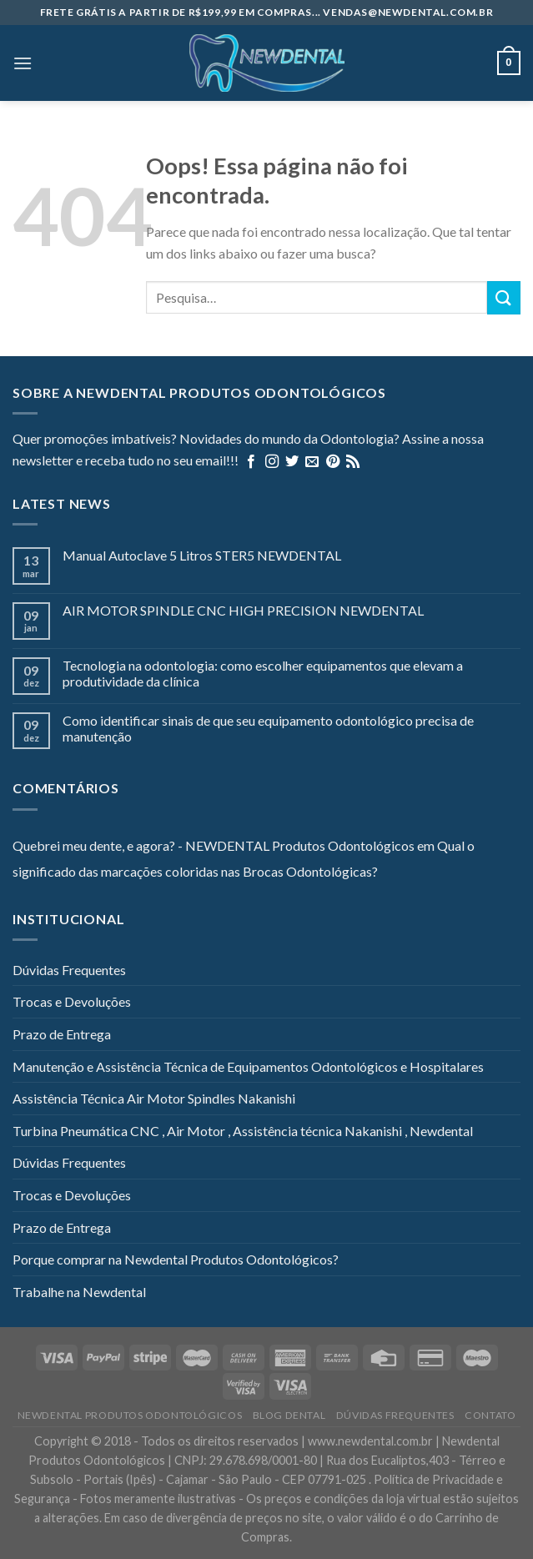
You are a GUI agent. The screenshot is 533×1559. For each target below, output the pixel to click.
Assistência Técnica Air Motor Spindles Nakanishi (154, 1098)
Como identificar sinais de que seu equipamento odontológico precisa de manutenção (268, 728)
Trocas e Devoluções (72, 1001)
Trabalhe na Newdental (79, 1292)
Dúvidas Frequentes (69, 970)
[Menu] (23, 63)
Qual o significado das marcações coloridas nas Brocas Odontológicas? (244, 858)
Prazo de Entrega (62, 1034)
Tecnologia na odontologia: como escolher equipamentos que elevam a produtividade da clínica (263, 673)
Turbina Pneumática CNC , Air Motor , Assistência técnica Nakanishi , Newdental (243, 1131)
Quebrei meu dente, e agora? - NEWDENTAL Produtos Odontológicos (214, 845)
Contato (490, 1415)
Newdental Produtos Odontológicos (130, 1415)
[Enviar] (503, 297)
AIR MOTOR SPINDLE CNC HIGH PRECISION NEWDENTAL (243, 610)
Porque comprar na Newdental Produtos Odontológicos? (176, 1259)
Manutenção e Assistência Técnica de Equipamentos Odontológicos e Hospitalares (248, 1066)
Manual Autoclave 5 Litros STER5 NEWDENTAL (202, 555)
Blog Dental (289, 1415)
